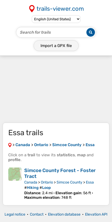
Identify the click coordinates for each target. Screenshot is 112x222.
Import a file (56, 45)
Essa (90, 182)
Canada (30, 182)
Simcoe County (69, 182)
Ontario (47, 182)
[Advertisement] (56, 89)
